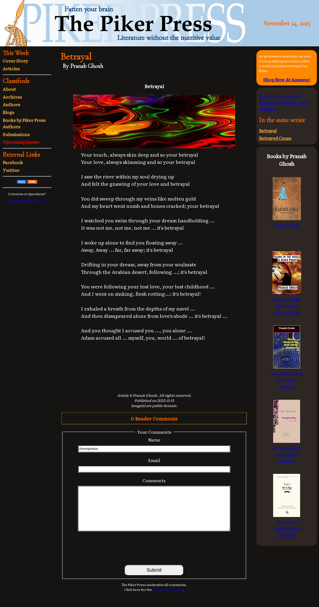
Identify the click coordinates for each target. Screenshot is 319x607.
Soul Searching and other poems (286, 376)
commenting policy (167, 589)
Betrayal (268, 130)
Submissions (16, 134)
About (9, 89)
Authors (11, 104)
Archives (12, 97)
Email (154, 460)
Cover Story (15, 60)
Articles (11, 68)
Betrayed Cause (275, 138)
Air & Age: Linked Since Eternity (286, 525)
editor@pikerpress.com (27, 200)
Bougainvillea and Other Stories (286, 451)
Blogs (8, 112)
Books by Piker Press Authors (24, 123)
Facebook (13, 162)
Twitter (11, 170)
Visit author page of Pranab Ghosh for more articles (283, 102)
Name (154, 439)
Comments (154, 480)
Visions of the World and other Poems (286, 302)
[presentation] (154, 547)
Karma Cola (287, 221)
